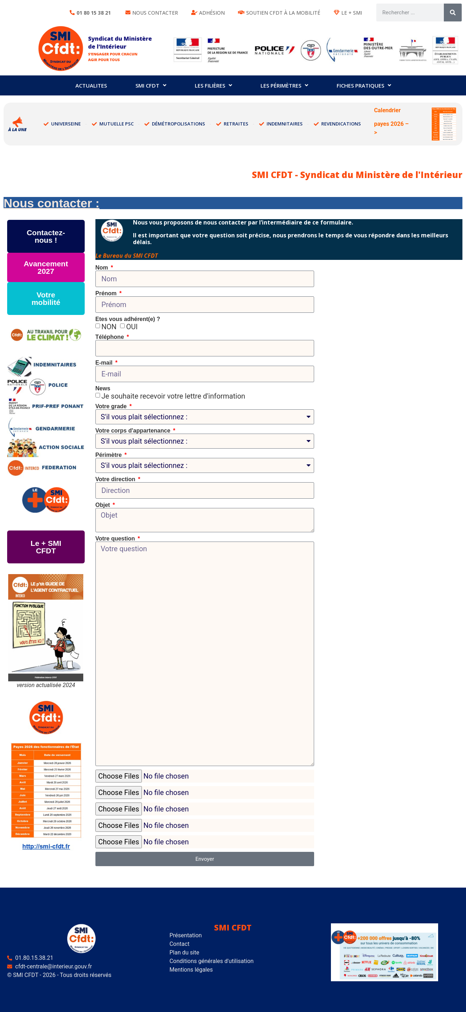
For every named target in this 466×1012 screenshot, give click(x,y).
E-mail (104, 358)
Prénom (106, 288)
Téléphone (110, 332)
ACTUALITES (91, 85)
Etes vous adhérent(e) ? (127, 314)
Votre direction (116, 474)
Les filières (213, 85)
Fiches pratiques (364, 85)
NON (108, 321)
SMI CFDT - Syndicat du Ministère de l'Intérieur (357, 170)
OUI (132, 321)
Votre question (116, 534)
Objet (103, 500)
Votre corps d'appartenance (133, 426)
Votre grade (111, 401)
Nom (102, 263)
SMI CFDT (150, 85)
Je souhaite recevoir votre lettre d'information (173, 391)
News (102, 383)
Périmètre (109, 450)
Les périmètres (284, 85)
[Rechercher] (453, 12)
